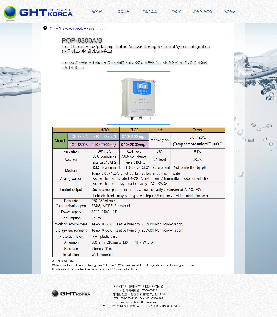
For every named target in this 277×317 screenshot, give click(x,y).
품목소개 (56, 28)
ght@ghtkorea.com (143, 302)
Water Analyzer (76, 28)
